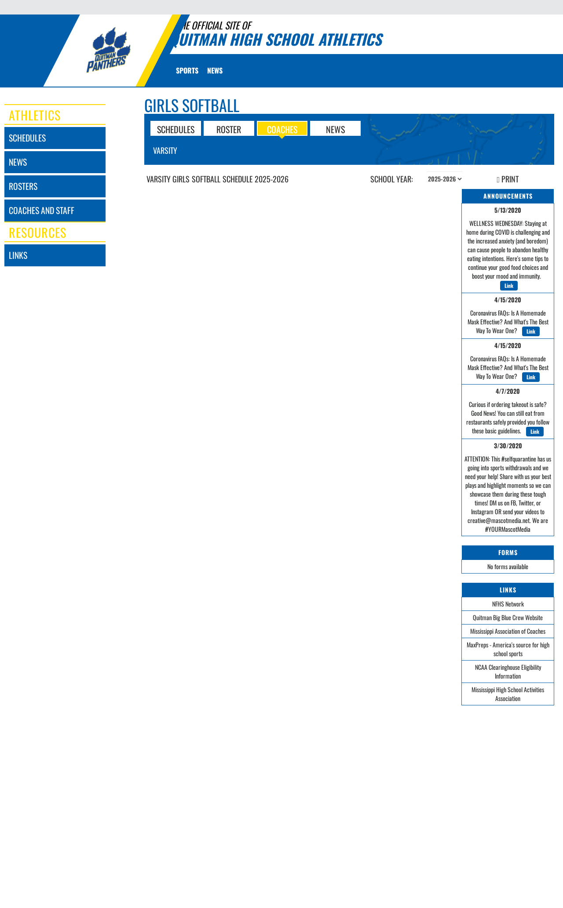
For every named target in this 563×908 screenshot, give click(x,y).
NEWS (335, 129)
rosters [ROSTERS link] (23, 186)
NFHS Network (508, 603)
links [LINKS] (18, 255)
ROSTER (228, 129)
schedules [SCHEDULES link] (27, 137)
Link (509, 285)
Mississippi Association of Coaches (507, 631)
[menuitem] (215, 70)
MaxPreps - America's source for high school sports (508, 649)
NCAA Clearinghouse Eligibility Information (508, 671)
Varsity (165, 150)
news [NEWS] (18, 162)
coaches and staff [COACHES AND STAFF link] (41, 210)
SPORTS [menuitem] (187, 70)
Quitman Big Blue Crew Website (508, 617)
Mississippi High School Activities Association (508, 694)
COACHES (282, 129)
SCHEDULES (175, 129)
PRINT (508, 179)
